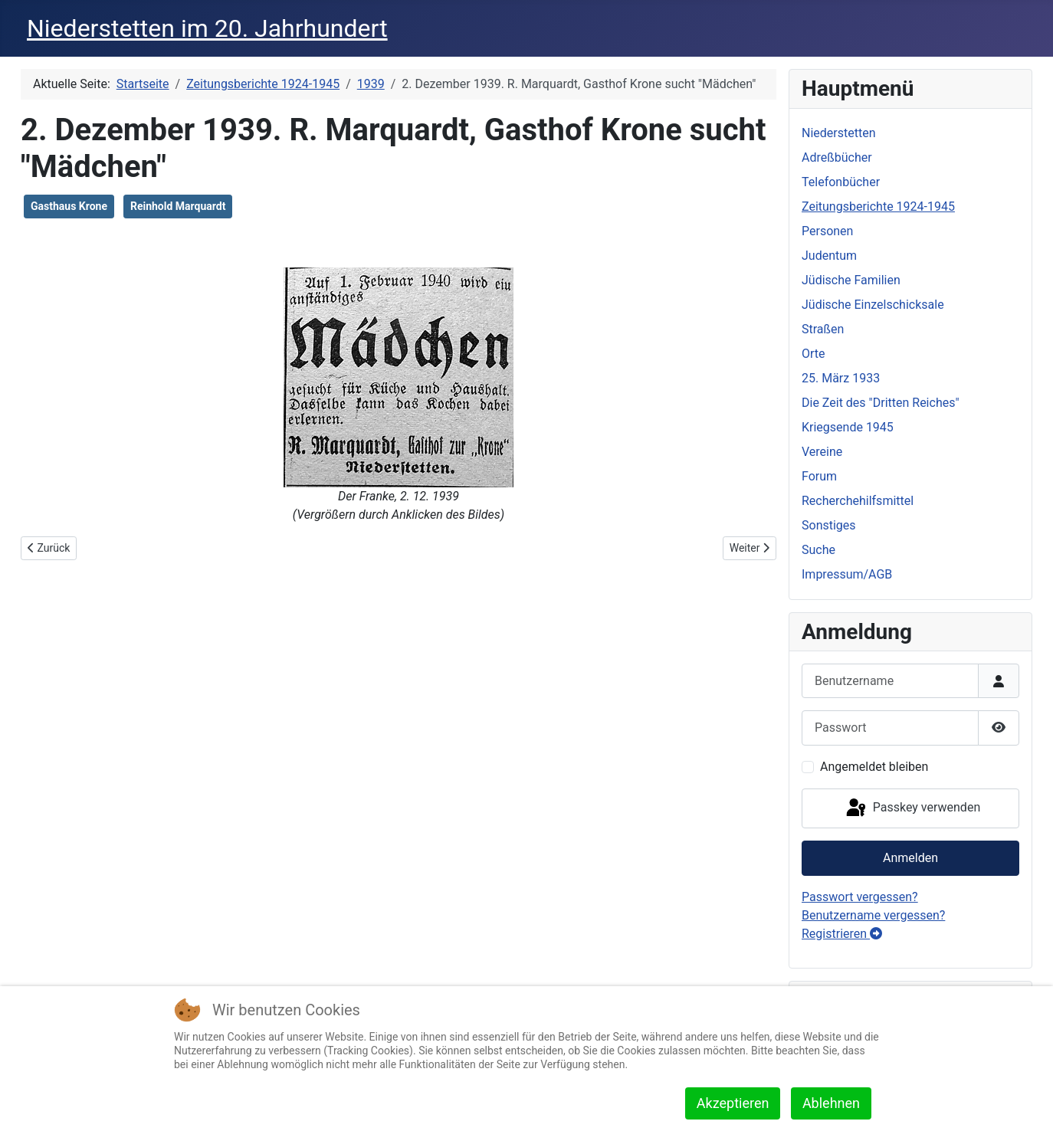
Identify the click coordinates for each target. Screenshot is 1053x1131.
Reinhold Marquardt (177, 206)
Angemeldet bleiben (874, 766)
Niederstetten (838, 133)
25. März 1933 (841, 378)
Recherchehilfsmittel (858, 500)
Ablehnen (831, 1103)
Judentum (829, 255)
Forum (819, 476)
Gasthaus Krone (69, 206)
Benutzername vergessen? (873, 915)
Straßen (823, 329)
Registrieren (842, 933)
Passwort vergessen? (860, 897)
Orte (813, 353)
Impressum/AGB (847, 574)
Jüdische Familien (851, 280)
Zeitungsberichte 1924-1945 (878, 206)
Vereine (822, 451)
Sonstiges (829, 525)
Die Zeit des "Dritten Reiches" (881, 402)
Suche (818, 550)
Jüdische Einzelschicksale (873, 304)
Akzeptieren (733, 1103)
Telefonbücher (841, 182)
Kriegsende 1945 (848, 427)
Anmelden (910, 858)
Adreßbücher (837, 157)
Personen (827, 231)
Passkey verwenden (912, 808)
